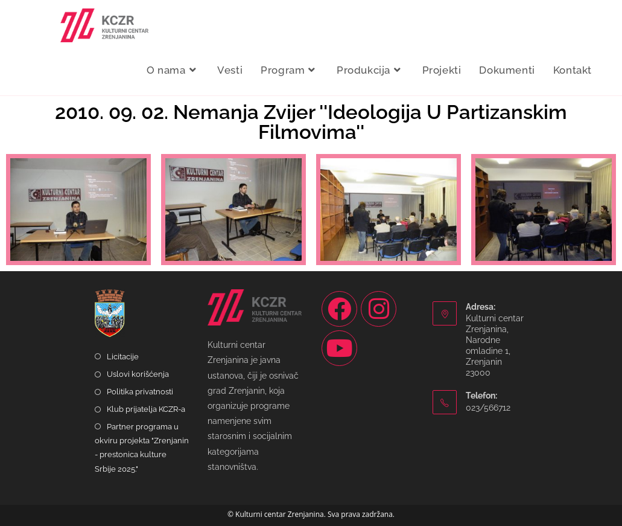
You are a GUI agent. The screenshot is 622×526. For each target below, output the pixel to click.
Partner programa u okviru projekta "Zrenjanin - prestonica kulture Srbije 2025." (142, 447)
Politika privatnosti (140, 391)
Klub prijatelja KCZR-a (146, 409)
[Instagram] (378, 309)
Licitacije (123, 356)
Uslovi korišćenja (138, 374)
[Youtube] (339, 348)
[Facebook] (339, 309)
